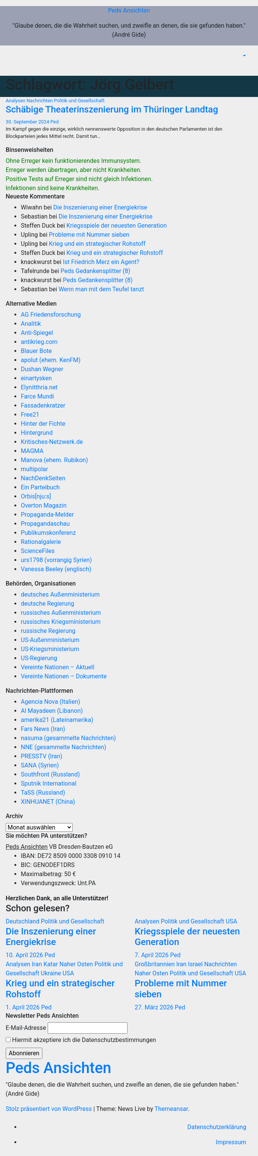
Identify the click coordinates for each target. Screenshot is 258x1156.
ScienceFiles (37, 551)
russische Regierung (48, 630)
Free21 (30, 414)
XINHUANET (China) (48, 801)
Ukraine (51, 973)
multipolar (34, 469)
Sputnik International (48, 783)
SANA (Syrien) (40, 765)
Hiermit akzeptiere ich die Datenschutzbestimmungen (81, 1040)
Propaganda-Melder (47, 514)
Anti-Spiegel (37, 332)
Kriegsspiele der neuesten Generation (117, 225)
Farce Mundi (37, 396)
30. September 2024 (28, 122)
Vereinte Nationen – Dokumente (64, 676)
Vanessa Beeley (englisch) (56, 569)
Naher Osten (77, 964)
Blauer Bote (36, 351)
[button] (243, 55)
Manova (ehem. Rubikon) (54, 460)
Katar (51, 964)
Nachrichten (40, 100)
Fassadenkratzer (43, 405)
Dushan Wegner (42, 369)
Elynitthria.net (39, 387)
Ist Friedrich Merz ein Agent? (101, 262)
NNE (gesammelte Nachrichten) (63, 747)
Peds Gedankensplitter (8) (95, 271)
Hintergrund (37, 432)
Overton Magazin (44, 505)
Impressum (231, 1142)
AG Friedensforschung (51, 314)
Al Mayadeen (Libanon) (52, 710)
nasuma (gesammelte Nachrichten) (68, 738)
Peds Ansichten (129, 10)
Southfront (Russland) (50, 774)
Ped (54, 122)
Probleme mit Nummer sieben (89, 234)
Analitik (31, 323)
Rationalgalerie (41, 541)
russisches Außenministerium (61, 612)
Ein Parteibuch (40, 487)
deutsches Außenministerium (60, 594)
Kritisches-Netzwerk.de (52, 441)
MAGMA (32, 451)
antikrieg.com (39, 341)
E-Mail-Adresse (26, 1027)
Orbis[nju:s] (36, 496)
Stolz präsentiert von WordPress (49, 1108)
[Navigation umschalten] (246, 67)
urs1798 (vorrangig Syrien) (56, 560)
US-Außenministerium (50, 640)
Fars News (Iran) (43, 729)
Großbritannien (155, 964)
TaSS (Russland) (43, 792)
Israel (196, 964)
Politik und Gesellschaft (79, 100)
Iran (38, 964)
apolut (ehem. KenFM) (51, 360)
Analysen (16, 100)
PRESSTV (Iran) (41, 756)
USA (231, 921)
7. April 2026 (152, 955)
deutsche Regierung (47, 603)
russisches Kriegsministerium (61, 621)
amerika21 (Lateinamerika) (57, 719)
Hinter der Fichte (43, 423)
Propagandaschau (45, 523)
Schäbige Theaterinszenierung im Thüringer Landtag (112, 109)
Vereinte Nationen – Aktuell (57, 667)
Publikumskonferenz (48, 532)
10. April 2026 (25, 955)
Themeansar (171, 1108)
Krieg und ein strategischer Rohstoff (97, 243)
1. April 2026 (23, 1007)
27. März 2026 (155, 1007)
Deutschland (23, 921)
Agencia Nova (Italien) (50, 701)
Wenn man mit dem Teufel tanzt (101, 289)
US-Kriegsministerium (50, 649)
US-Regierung (39, 658)
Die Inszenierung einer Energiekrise (100, 207)
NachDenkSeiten (43, 478)
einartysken (36, 378)
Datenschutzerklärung (216, 1127)
